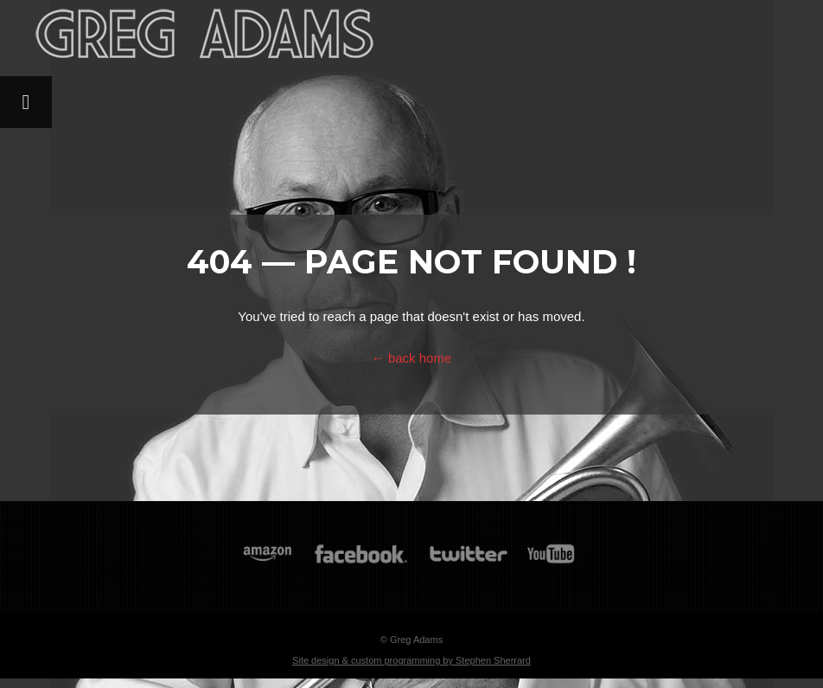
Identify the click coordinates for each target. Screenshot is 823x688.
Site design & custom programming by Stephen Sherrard (411, 660)
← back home (412, 357)
